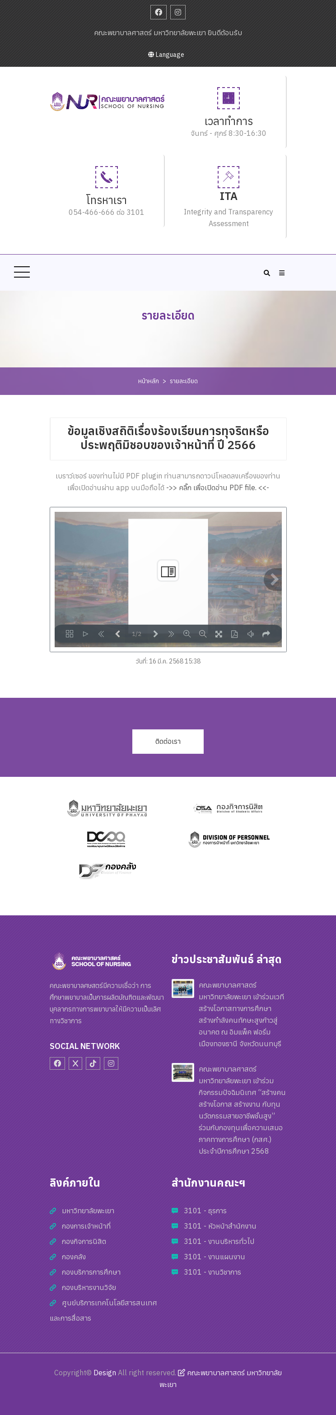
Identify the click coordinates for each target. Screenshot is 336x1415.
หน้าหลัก (148, 381)
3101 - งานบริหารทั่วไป (219, 1241)
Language (166, 55)
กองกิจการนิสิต (84, 1241)
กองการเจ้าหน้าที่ (86, 1225)
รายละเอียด (184, 381)
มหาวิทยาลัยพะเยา (88, 1210)
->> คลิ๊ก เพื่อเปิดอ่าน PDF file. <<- (217, 487)
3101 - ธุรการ (205, 1210)
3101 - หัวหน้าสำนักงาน (220, 1225)
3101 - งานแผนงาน (214, 1256)
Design (104, 1372)
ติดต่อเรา (168, 741)
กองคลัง (74, 1256)
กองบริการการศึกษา (91, 1271)
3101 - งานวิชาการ (212, 1271)
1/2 (136, 634)
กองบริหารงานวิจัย (89, 1287)
